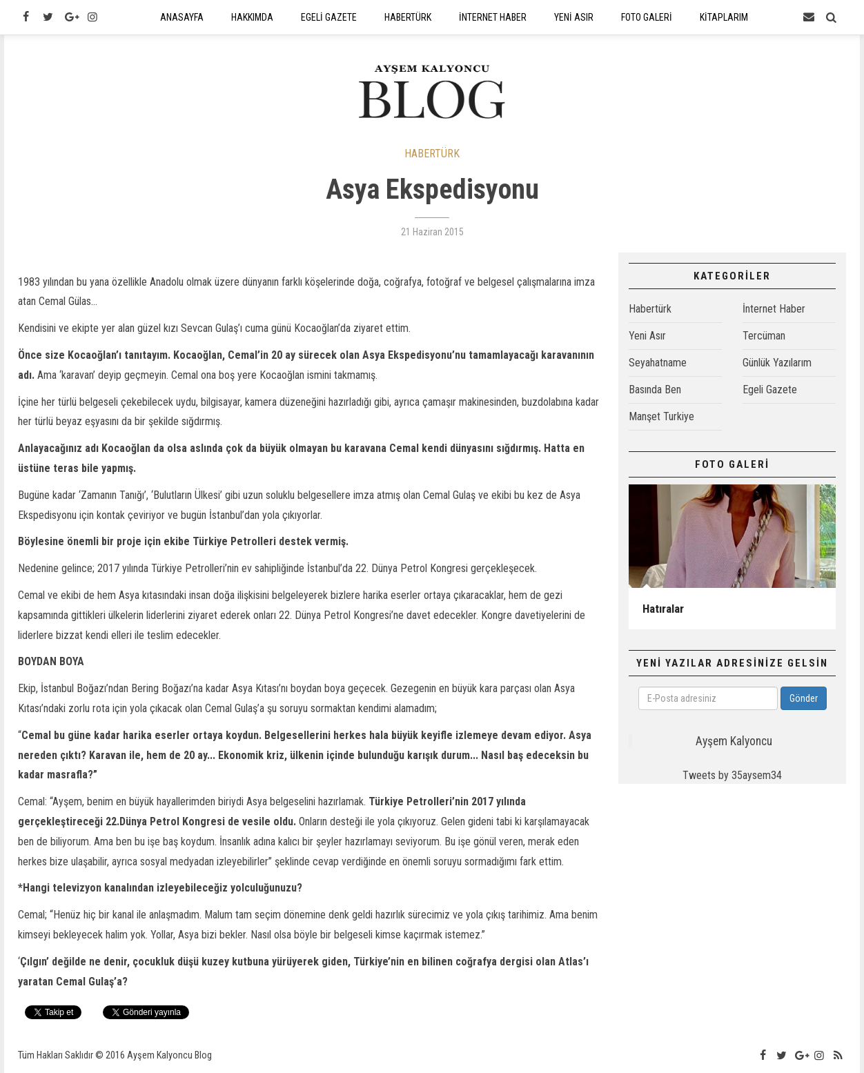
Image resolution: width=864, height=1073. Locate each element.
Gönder (803, 698)
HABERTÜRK (432, 153)
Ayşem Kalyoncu (734, 741)
